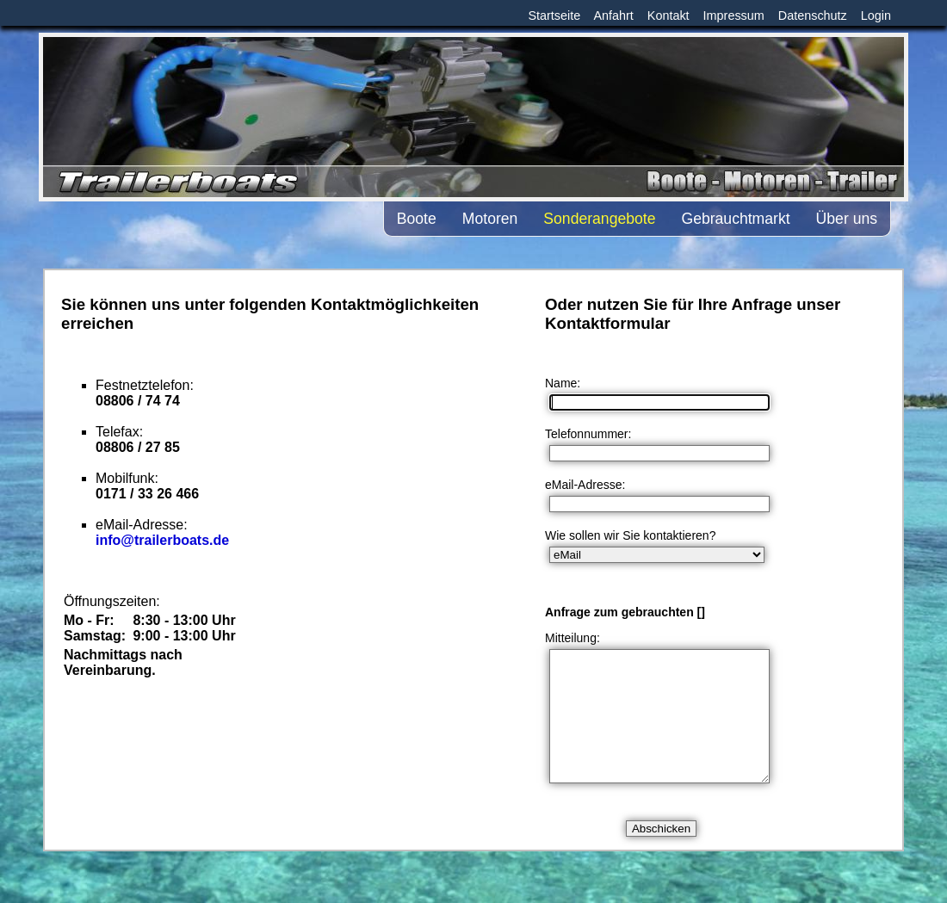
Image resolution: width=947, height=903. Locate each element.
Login (876, 15)
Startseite (554, 15)
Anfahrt (613, 15)
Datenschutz (812, 15)
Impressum (733, 15)
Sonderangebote (599, 218)
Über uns (846, 218)
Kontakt (668, 15)
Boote (416, 218)
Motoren (490, 218)
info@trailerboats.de (162, 540)
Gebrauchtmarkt (735, 218)
